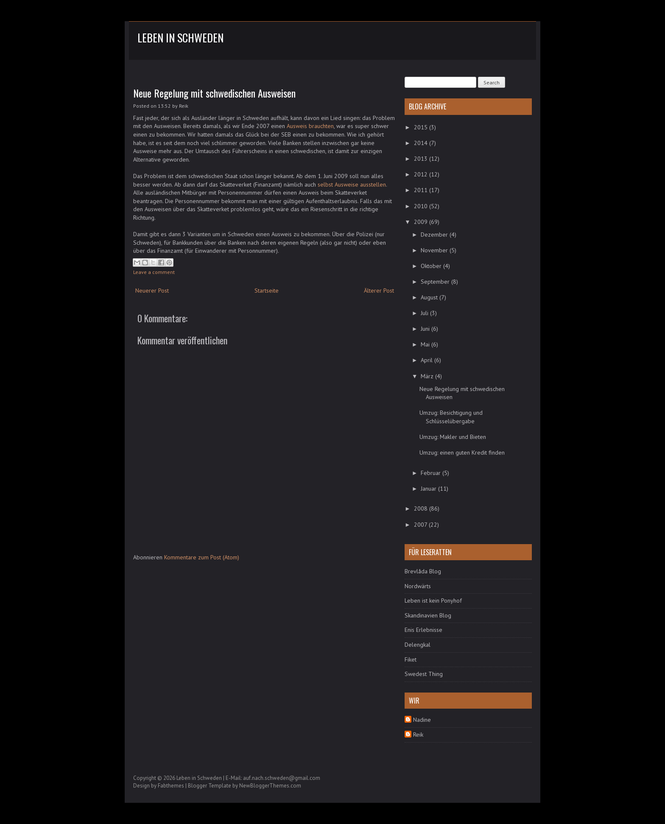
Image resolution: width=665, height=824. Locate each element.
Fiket (410, 659)
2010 (421, 206)
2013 (421, 158)
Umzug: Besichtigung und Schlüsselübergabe (451, 417)
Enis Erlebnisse (423, 630)
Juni (426, 328)
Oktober (432, 266)
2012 (421, 174)
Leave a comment (154, 272)
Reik (418, 734)
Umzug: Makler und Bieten (452, 437)
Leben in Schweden (180, 37)
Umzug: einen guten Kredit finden (462, 452)
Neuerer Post (152, 290)
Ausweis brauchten (310, 126)
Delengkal (417, 644)
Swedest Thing (424, 674)
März (428, 376)
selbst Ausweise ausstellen (352, 184)
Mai (426, 344)
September (436, 281)
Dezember (435, 234)
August (430, 297)
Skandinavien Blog (428, 615)
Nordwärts (418, 586)
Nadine (422, 719)
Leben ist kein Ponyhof (433, 600)
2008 (421, 508)
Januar (429, 488)
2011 (421, 190)
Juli (425, 313)
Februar (431, 473)
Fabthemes (171, 785)
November (435, 250)
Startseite (266, 290)
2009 (421, 222)
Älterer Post (379, 290)
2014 (421, 143)
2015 (421, 127)
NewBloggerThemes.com (270, 785)
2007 (421, 524)
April (427, 360)
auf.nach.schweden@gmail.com (281, 778)
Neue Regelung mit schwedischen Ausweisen (214, 93)
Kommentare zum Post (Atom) (201, 557)
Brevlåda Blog (423, 571)
